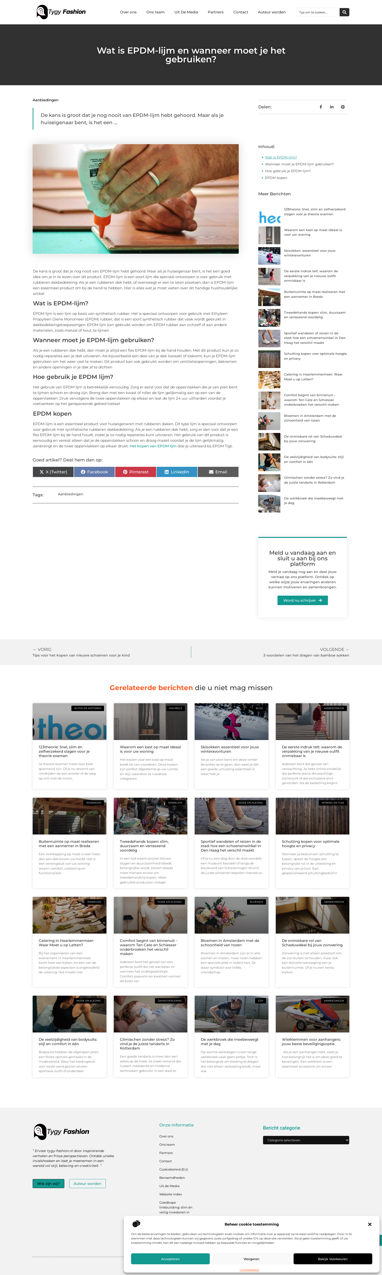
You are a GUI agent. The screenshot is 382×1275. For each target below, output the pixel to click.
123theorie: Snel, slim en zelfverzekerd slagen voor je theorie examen (64, 751)
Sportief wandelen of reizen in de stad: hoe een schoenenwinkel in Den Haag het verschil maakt (315, 338)
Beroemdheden (172, 1178)
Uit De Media (186, 12)
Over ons (128, 12)
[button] (369, 1224)
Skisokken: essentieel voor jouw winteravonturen (230, 749)
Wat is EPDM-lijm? (281, 157)
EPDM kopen (276, 178)
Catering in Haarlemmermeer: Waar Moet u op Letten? (66, 942)
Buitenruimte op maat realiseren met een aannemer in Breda (69, 843)
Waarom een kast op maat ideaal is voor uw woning (150, 749)
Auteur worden (272, 12)
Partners (216, 12)
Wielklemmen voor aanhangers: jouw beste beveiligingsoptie (311, 1041)
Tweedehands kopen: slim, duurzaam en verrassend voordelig (144, 846)
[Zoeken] (344, 12)
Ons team (155, 12)
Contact (240, 12)
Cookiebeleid (249, 1270)
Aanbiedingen (45, 100)
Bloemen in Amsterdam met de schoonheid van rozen (230, 942)
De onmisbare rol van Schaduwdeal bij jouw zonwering (312, 942)
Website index (170, 1194)
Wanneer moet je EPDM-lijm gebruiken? (299, 164)
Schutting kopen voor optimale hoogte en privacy (310, 843)
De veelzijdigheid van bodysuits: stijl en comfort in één (68, 1041)
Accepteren (170, 1259)
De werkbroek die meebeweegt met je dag (229, 1041)
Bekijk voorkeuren (333, 1259)
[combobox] (318, 12)
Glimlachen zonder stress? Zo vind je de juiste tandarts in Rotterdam (147, 1043)
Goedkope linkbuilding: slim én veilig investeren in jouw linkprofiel (175, 1209)
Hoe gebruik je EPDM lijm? (288, 171)
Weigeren (251, 1259)
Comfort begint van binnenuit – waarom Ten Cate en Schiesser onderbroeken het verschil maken (311, 399)
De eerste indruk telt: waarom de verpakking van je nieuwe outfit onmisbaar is (311, 275)
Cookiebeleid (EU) (173, 1169)
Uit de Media (169, 1186)
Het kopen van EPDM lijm (153, 446)
